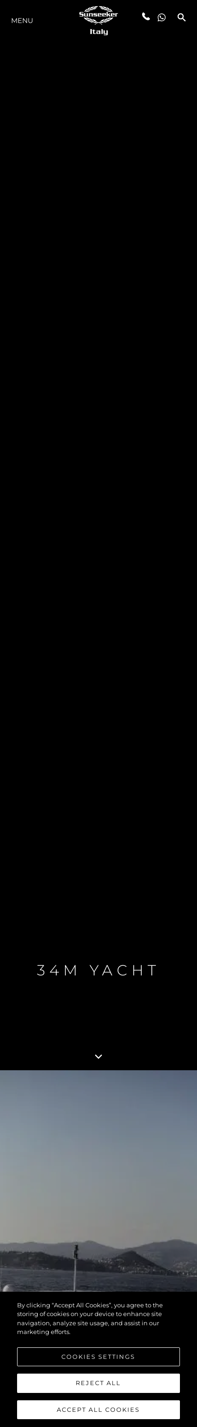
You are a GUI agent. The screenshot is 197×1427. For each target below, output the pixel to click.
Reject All (98, 1384)
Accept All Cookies (98, 1411)
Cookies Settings (98, 1358)
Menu (22, 20)
